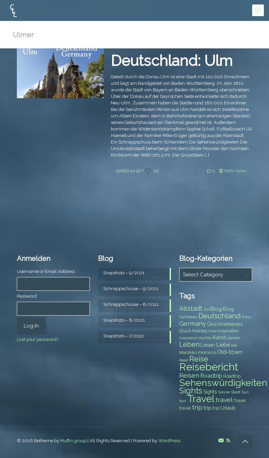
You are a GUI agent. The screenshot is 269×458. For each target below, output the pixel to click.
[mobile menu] (258, 10)
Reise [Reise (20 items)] (198, 359)
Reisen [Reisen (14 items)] (189, 375)
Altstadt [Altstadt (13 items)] (191, 308)
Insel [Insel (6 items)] (212, 331)
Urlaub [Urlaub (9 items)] (228, 408)
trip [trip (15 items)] (197, 407)
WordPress (169, 440)
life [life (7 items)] (234, 345)
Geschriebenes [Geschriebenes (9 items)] (225, 324)
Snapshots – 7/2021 (123, 336)
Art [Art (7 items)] (206, 309)
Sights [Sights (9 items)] (210, 391)
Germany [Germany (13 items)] (192, 323)
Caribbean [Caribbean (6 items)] (188, 317)
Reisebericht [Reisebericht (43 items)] (208, 367)
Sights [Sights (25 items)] (190, 391)
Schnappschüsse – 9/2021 (130, 288)
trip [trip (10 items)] (207, 408)
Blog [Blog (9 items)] (228, 309)
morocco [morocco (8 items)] (207, 352)
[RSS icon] (228, 440)
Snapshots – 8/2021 (124, 320)
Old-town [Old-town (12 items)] (230, 351)
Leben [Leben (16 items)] (189, 344)
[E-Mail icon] (221, 440)
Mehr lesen (235, 170)
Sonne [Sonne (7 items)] (224, 392)
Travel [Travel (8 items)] (240, 400)
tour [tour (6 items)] (182, 401)
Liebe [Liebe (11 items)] (223, 345)
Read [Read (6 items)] (183, 360)
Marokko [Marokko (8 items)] (188, 352)
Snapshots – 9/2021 (123, 272)
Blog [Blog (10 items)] (216, 309)
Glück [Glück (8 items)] (185, 330)
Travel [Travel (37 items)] (200, 398)
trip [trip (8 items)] (216, 408)
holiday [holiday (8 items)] (199, 330)
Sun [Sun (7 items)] (245, 392)
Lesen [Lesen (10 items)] (208, 345)
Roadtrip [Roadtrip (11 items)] (211, 376)
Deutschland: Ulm (172, 60)
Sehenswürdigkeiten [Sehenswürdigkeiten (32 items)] (223, 382)
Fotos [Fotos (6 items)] (246, 317)
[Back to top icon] (245, 441)
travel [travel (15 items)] (224, 399)
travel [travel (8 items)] (185, 408)
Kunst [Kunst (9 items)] (219, 337)
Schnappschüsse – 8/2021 (131, 304)
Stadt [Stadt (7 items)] (235, 392)
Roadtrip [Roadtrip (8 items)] (232, 376)
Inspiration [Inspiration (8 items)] (228, 330)
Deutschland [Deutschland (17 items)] (219, 316)
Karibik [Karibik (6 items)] (205, 338)
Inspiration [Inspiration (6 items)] (188, 338)
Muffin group (73, 440)
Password (27, 296)
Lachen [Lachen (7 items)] (233, 337)
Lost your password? (37, 339)
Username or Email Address (46, 271)
